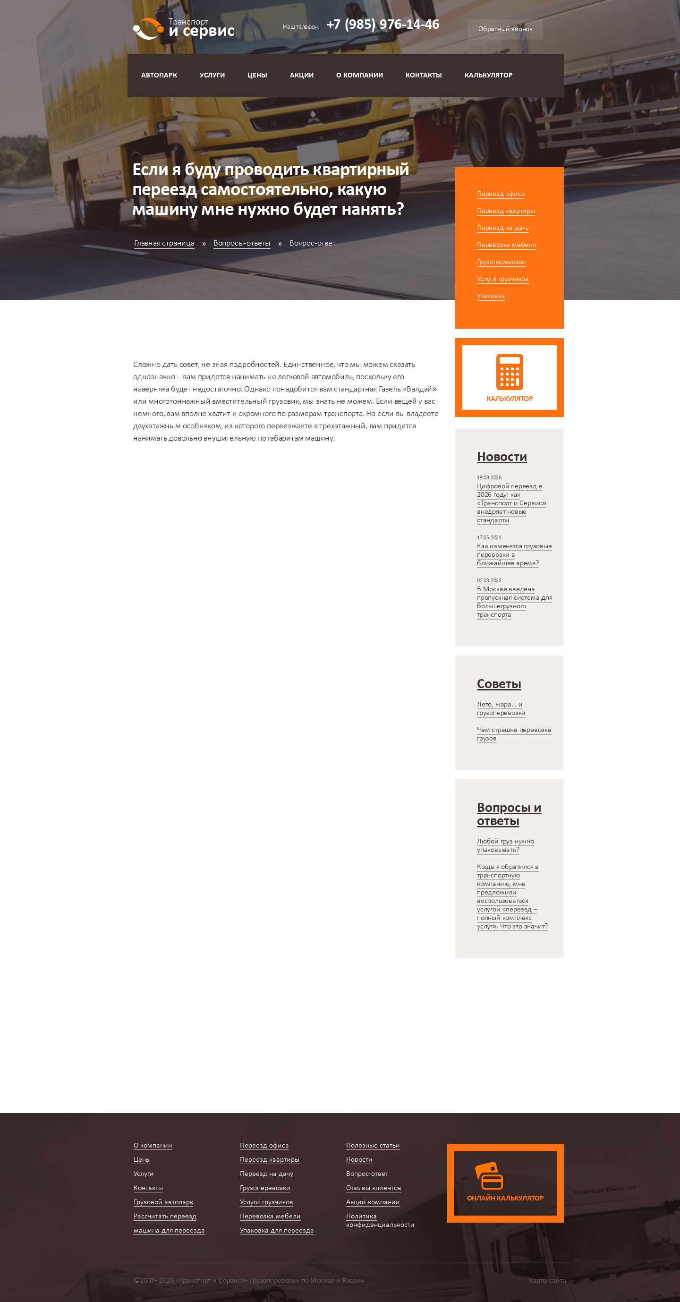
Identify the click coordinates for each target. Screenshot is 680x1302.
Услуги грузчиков (503, 279)
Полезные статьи (373, 1145)
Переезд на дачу (503, 228)
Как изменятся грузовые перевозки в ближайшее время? (514, 555)
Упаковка (491, 296)
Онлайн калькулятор (505, 1198)
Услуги (212, 75)
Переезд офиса (501, 194)
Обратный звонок (505, 29)
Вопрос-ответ (367, 1174)
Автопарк (159, 75)
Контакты (424, 75)
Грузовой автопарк (163, 1202)
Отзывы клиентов (373, 1188)
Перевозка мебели (506, 245)
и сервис (201, 27)
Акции (302, 75)
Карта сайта (547, 1281)
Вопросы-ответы (242, 243)
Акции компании (373, 1202)
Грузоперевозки (501, 262)
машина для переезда (169, 1230)
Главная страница (164, 243)
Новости (359, 1160)
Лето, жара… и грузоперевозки (501, 709)
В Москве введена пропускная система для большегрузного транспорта (514, 602)
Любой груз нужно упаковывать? (505, 846)
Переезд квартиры (506, 211)
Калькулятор (489, 75)
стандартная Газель (368, 389)
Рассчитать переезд (165, 1216)
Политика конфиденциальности (380, 1221)
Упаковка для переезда (277, 1230)
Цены (257, 75)
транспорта (343, 413)
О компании (359, 75)
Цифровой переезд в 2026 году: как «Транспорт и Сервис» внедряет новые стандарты (511, 503)
